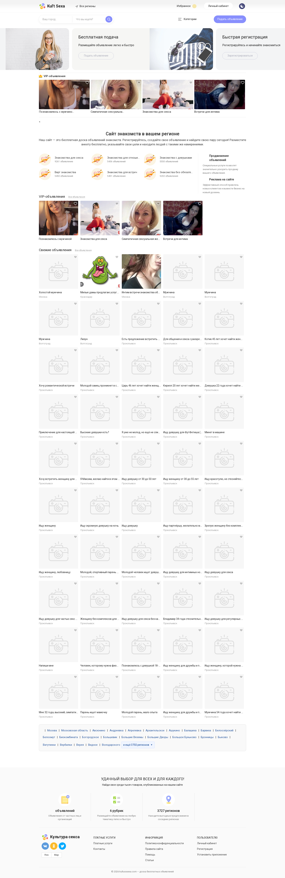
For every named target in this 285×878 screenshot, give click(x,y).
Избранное (186, 6)
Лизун (84, 339)
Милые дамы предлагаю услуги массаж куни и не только (114, 292)
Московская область (74, 730)
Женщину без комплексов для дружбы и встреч (109, 618)
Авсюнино (98, 730)
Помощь (150, 854)
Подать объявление (230, 19)
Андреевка (116, 730)
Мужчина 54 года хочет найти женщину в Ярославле (236, 712)
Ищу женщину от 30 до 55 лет (181, 479)
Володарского (111, 744)
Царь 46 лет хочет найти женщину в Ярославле (150, 385)
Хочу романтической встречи (56, 385)
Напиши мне (46, 665)
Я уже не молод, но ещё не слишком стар (146, 432)
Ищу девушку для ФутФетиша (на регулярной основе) (195, 432)
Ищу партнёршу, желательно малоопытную (189, 525)
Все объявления (76, 197)
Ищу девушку (130, 525)
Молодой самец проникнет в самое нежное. (106, 385)
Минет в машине (215, 432)
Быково (223, 737)
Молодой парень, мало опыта (139, 712)
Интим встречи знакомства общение (144, 292)
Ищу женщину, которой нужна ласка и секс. (230, 665)
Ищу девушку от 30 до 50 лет (139, 479)
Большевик (110, 737)
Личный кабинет (218, 6)
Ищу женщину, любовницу (55, 572)
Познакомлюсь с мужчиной (55, 238)
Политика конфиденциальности (164, 843)
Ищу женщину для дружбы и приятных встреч (190, 665)
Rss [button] (47, 854)
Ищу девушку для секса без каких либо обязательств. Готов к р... (160, 618)
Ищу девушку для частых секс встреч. (61, 618)
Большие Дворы (158, 737)
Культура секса (61, 837)
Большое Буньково (184, 737)
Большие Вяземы (132, 737)
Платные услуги (102, 843)
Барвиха (206, 730)
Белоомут (49, 737)
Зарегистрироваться (240, 55)
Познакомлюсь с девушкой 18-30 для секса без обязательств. (159, 665)
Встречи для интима (175, 238)
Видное (93, 744)
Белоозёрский (224, 730)
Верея (80, 744)
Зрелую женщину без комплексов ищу (228, 525)
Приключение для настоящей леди (60, 432)
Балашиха (190, 730)
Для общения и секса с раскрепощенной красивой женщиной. (200, 339)
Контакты (99, 848)
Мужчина (168, 292)
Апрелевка (134, 730)
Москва (52, 730)
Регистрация (205, 848)
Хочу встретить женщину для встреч (61, 479)
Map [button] (56, 854)
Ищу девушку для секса (219, 572)
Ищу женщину (47, 525)
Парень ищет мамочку (93, 712)
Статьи (149, 860)
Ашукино (174, 730)
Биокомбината (68, 737)
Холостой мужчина (50, 292)
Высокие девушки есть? (94, 432)
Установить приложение (212, 854)
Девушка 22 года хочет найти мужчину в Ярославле (236, 385)
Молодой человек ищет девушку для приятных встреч (154, 572)
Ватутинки (49, 744)
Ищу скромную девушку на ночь (99, 525)
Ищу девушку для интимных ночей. (184, 572)
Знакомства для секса (93, 238)
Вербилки (66, 744)
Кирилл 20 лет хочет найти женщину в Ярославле (193, 385)
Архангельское (155, 730)
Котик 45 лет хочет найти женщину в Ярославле (233, 339)
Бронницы (207, 737)
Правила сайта (154, 848)
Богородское (90, 737)
